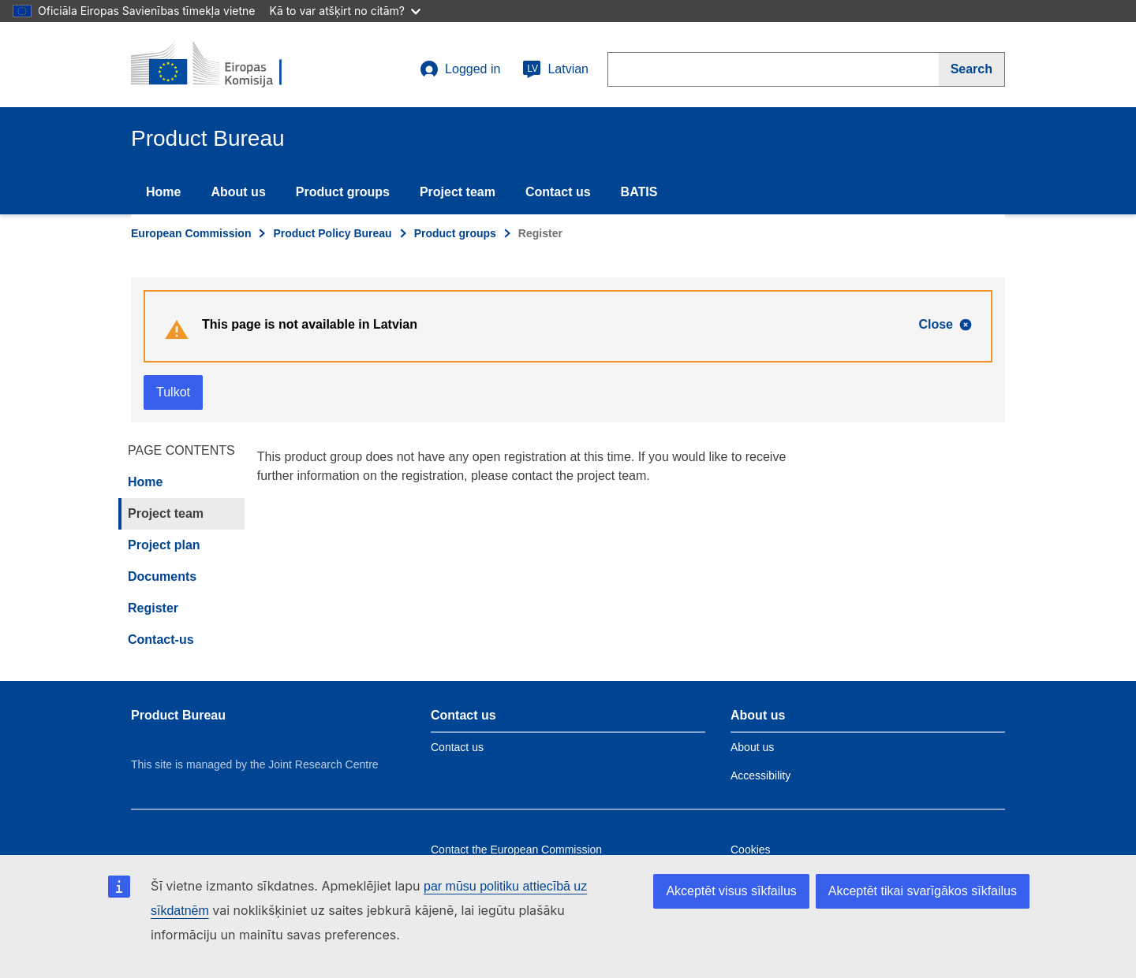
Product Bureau (178, 715)
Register (153, 608)
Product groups (343, 192)
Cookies (751, 849)
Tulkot (173, 392)
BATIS (639, 192)
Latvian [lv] (555, 69)
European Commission (191, 233)
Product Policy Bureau (332, 233)
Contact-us (161, 639)
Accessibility (760, 775)
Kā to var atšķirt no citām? (344, 10)
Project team (457, 192)
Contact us (558, 192)
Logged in (460, 69)
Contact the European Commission (516, 849)
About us (238, 192)
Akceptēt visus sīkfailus (731, 891)
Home (163, 192)
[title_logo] (226, 64)
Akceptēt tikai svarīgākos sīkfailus (922, 891)
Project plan (164, 545)
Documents (162, 576)
